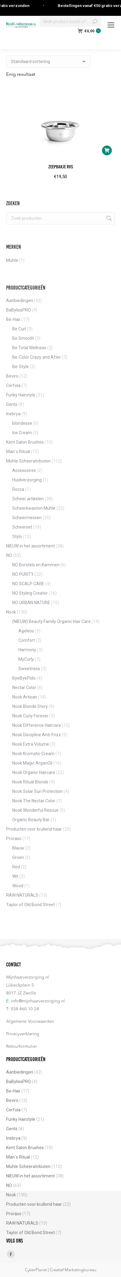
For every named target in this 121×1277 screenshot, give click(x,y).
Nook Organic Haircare (33, 772)
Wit (15, 876)
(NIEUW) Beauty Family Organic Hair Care (51, 621)
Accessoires (24, 470)
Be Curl (19, 328)
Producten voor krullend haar (34, 829)
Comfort (26, 640)
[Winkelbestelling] (48, 61)
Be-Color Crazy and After (36, 357)
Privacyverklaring (22, 1034)
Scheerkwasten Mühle (33, 508)
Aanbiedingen (19, 300)
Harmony (27, 649)
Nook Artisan (24, 697)
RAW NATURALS (22, 895)
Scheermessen (27, 517)
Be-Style (20, 366)
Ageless (26, 630)
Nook (11, 612)
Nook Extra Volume (30, 744)
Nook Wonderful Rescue (35, 810)
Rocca (18, 489)
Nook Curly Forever (30, 715)
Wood (17, 885)
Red (16, 866)
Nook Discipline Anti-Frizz (36, 734)
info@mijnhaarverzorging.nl (38, 1001)
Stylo (17, 536)
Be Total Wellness (29, 347)
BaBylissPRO (18, 310)
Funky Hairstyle (20, 394)
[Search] (70, 21)
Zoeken (108, 218)
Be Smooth (23, 338)
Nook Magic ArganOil (32, 763)
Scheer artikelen (28, 498)
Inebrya (13, 413)
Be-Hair (13, 319)
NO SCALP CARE (28, 583)
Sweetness (29, 668)
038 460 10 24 (25, 1009)
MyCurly (26, 659)
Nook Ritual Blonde (30, 781)
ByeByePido (24, 678)
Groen (18, 857)
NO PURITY (23, 574)
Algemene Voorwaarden (30, 1021)
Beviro (12, 376)
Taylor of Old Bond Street (30, 904)
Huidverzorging (27, 479)
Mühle (12, 260)
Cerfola (13, 385)
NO (9, 555)
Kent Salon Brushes (25, 442)
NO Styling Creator (30, 593)
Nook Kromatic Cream (33, 753)
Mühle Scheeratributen (28, 461)
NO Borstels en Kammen (35, 564)
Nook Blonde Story (30, 706)
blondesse (22, 423)
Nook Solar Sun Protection (37, 791)
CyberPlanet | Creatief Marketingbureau (60, 1270)
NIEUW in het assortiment (30, 546)
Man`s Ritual (18, 451)
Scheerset (22, 527)
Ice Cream (22, 432)
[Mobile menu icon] (111, 25)
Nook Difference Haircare (36, 725)
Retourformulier (21, 1046)
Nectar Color (24, 687)
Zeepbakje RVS (60, 167)
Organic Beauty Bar (31, 819)
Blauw (18, 848)
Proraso (13, 838)
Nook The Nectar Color (33, 800)
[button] (107, 150)
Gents (11, 404)
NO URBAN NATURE (31, 602)
